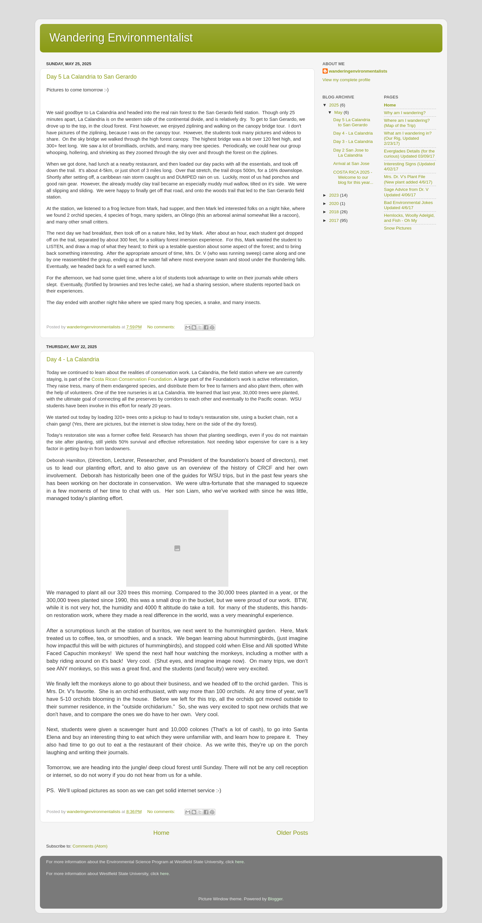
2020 (334, 203)
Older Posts (292, 832)
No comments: (161, 327)
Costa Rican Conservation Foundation (132, 379)
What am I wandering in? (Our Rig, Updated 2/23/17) (408, 138)
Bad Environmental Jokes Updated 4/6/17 (408, 205)
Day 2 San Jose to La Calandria (350, 153)
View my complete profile (347, 79)
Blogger (275, 898)
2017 (334, 220)
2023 (334, 195)
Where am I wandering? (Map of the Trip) (407, 123)
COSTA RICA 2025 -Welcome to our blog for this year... (353, 177)
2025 (334, 105)
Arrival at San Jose (351, 163)
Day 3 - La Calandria (353, 141)
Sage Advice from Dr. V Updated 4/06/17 (406, 192)
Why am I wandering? (405, 112)
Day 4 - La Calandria (73, 359)
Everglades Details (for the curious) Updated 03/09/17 (409, 154)
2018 (334, 211)
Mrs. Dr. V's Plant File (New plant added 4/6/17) (408, 179)
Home (161, 832)
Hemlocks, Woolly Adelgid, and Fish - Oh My (409, 218)
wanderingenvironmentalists (358, 71)
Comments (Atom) (90, 846)
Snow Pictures (397, 228)
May (339, 112)
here (239, 861)
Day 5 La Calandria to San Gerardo (92, 77)
